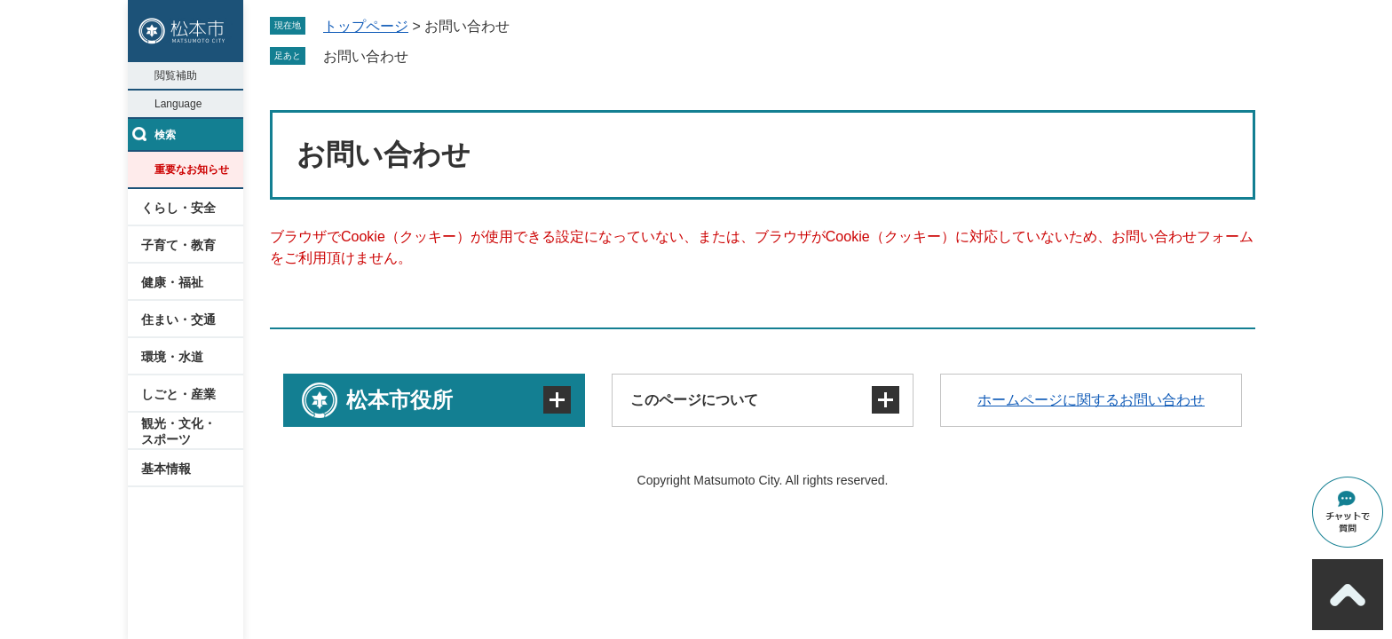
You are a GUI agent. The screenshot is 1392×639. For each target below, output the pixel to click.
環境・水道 (172, 357)
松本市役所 (399, 400)
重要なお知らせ (191, 169)
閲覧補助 (175, 75)
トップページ (365, 26)
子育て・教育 (178, 245)
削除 (421, 56)
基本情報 (166, 469)
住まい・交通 (178, 319)
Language (178, 104)
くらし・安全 (178, 208)
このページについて (694, 399)
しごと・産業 (178, 394)
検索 (165, 135)
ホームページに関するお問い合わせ (1091, 399)
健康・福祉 (172, 282)
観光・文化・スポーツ (178, 431)
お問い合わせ (365, 56)
